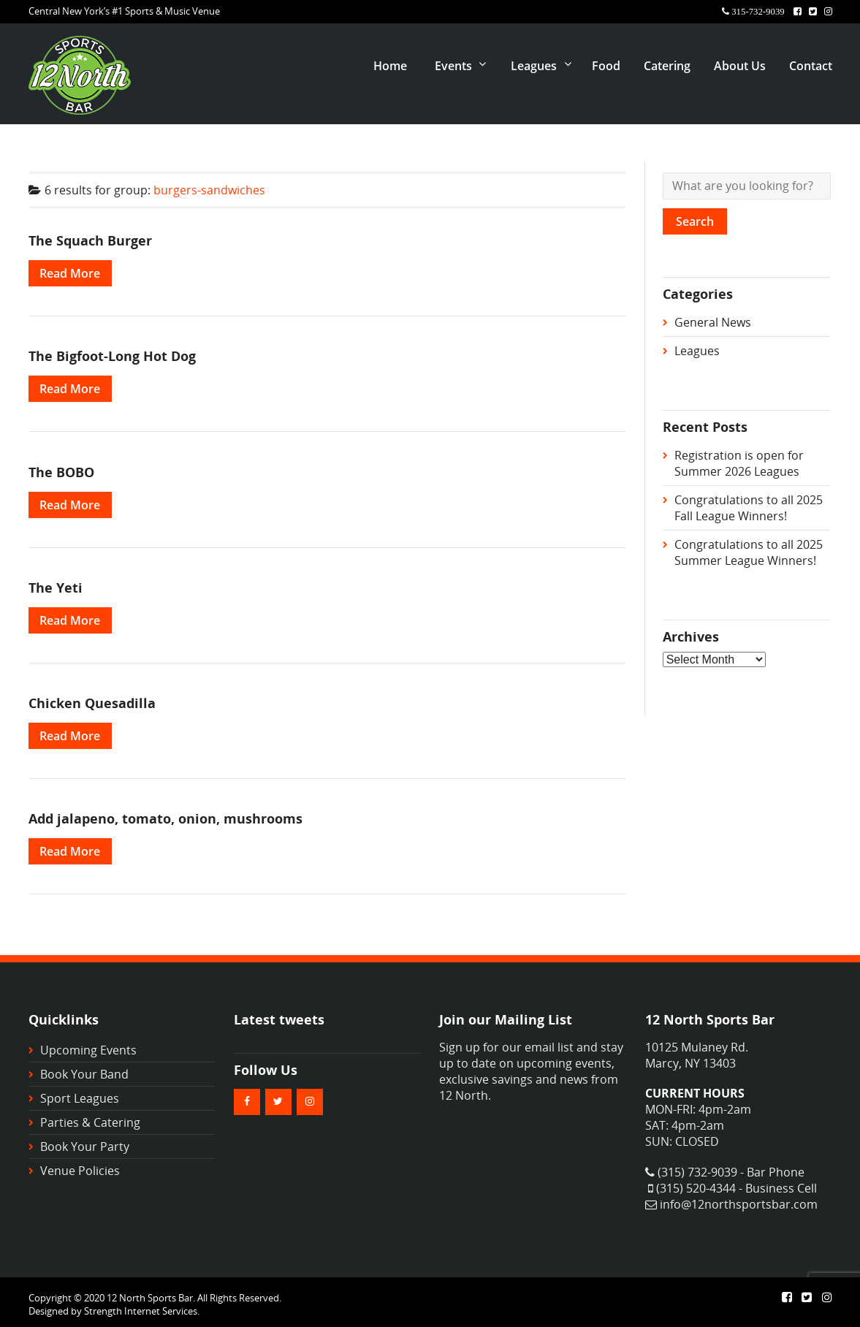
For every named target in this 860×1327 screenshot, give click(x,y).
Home (390, 66)
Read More (69, 273)
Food (606, 66)
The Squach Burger (90, 240)
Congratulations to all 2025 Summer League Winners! (748, 552)
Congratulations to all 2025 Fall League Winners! (748, 508)
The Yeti (55, 587)
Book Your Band (84, 1074)
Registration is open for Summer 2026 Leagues (739, 463)
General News (712, 322)
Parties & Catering (90, 1122)
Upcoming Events (88, 1050)
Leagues (534, 66)
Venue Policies (80, 1171)
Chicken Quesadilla (92, 702)
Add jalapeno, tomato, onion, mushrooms (165, 818)
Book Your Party (84, 1146)
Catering (667, 66)
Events (453, 66)
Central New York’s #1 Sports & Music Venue (124, 11)
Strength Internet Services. (141, 1311)
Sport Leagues (79, 1098)
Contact (810, 66)
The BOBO (61, 472)
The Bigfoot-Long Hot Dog (112, 355)
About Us (740, 66)
